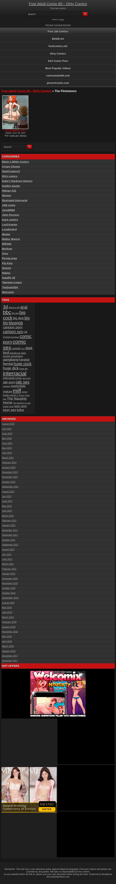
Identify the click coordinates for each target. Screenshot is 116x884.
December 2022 (10, 472)
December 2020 (10, 578)
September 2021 (10, 545)
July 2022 (6, 496)
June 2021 (7, 559)
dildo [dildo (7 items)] (23, 353)
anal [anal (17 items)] (23, 307)
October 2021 (8, 540)
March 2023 (8, 458)
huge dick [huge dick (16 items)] (11, 368)
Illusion (6, 195)
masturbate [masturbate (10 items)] (18, 386)
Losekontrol (9, 229)
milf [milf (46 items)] (17, 391)
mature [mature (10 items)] (7, 391)
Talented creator (12, 282)
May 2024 (7, 438)
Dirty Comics (58, 53)
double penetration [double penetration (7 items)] (13, 356)
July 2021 (6, 554)
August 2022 (8, 492)
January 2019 (8, 627)
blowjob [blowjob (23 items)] (16, 322)
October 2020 (8, 588)
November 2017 (10, 661)
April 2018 (7, 641)
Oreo (5, 253)
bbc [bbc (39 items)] (7, 312)
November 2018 (10, 632)
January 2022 (8, 525)
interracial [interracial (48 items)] (14, 373)
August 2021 (8, 549)
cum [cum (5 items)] (23, 349)
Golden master (11, 186)
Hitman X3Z (9, 191)
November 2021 (10, 535)
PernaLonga (9, 258)
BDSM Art (58, 38)
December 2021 (10, 530)
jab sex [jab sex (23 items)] (23, 382)
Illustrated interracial (14, 200)
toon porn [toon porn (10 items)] (20, 406)
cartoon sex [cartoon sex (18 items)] (13, 331)
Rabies (6, 273)
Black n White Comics (15, 162)
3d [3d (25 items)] (5, 306)
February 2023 (9, 462)
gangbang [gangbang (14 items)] (10, 359)
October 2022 (8, 482)
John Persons (10, 215)
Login (62, 20)
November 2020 (10, 583)
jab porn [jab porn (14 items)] (9, 382)
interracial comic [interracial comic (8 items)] (12, 378)
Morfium (7, 249)
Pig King (7, 263)
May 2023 (7, 448)
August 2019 (8, 603)
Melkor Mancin (11, 239)
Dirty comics (9, 176)
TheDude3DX (10, 287)
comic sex (14, 135)
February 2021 (9, 569)
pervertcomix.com (58, 82)
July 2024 (6, 429)
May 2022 (7, 506)
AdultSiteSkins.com (60, 877)
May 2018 (7, 636)
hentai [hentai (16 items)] (8, 364)
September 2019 (10, 598)
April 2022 (7, 511)
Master (6, 234)
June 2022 (7, 501)
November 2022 (10, 477)
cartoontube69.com (58, 75)
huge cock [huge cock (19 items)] (22, 364)
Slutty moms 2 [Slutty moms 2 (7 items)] (10, 395)
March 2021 (8, 564)
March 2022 (8, 516)
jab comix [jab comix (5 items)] (26, 378)
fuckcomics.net (58, 46)
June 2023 (7, 443)
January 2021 (8, 574)
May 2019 (7, 607)
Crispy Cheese (11, 166)
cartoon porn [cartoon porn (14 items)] (12, 327)
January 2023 (8, 467)
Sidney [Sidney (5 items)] (25, 392)
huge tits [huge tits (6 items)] (23, 368)
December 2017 (10, 656)
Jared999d (8, 210)
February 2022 (9, 520)
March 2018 (8, 646)
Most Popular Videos (58, 68)
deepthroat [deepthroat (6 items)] (15, 353)
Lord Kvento (9, 224)
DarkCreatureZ (11, 171)
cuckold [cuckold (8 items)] (16, 348)
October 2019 (8, 593)
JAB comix (8, 205)
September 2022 (10, 487)
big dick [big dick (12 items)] (18, 318)
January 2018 (8, 651)
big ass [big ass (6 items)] (15, 313)
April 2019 (7, 612)
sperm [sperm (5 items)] (21, 395)
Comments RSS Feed (63, 25)
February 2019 (9, 622)
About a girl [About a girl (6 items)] (14, 307)
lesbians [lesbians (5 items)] (6, 386)
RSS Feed (49, 25)
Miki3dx (6, 244)
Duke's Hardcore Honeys (17, 181)
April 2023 (7, 453)
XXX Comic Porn (58, 61)
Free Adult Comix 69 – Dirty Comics (58, 4)
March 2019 (8, 617)
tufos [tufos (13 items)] (20, 410)
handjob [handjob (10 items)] (24, 359)
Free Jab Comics (58, 31)
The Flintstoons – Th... (15, 130)
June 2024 (7, 433)
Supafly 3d (8, 277)
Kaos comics (10, 219)
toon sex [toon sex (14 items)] (9, 410)
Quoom (6, 268)
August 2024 (8, 424)
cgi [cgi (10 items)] (25, 331)
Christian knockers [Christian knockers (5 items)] (11, 337)
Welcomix (8, 292)
